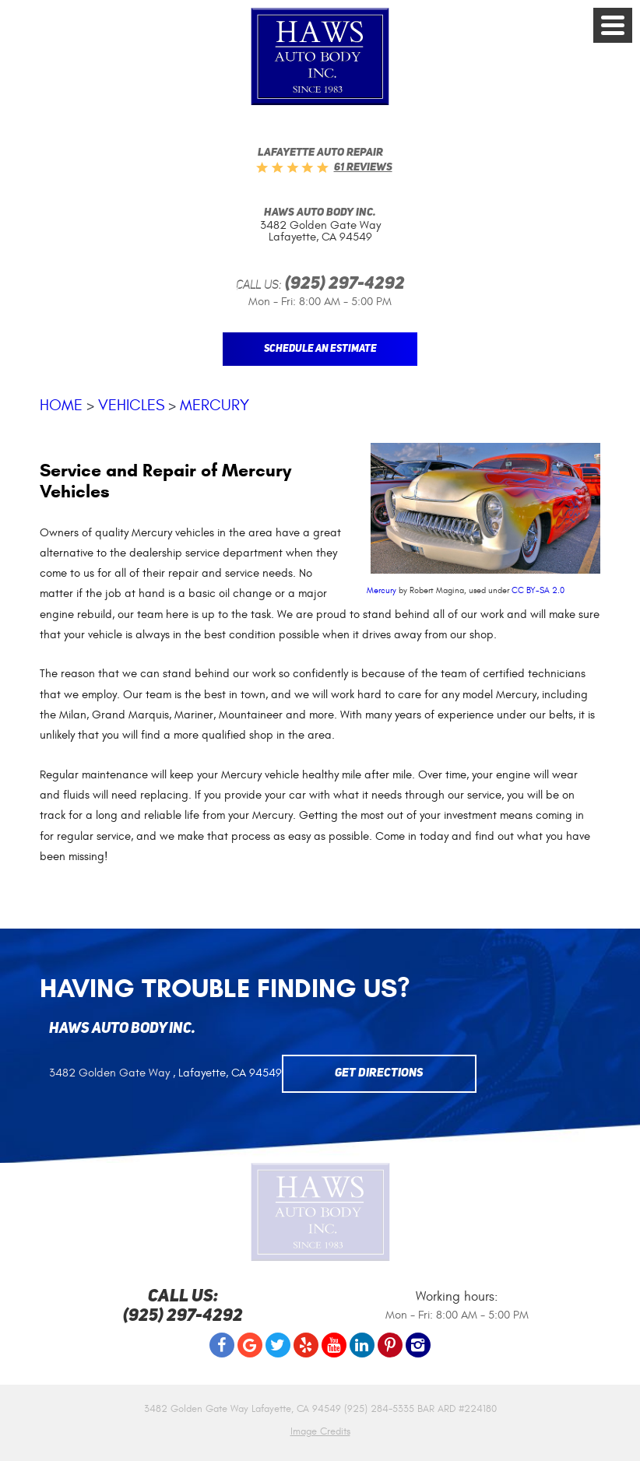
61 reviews (363, 167)
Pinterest (390, 1345)
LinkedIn (362, 1345)
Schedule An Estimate (320, 349)
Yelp (306, 1345)
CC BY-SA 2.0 (538, 590)
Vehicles (131, 405)
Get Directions (379, 1074)
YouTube (334, 1345)
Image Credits (320, 1431)
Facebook (221, 1345)
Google (249, 1345)
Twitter (277, 1345)
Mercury (214, 405)
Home (61, 405)
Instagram (418, 1345)
